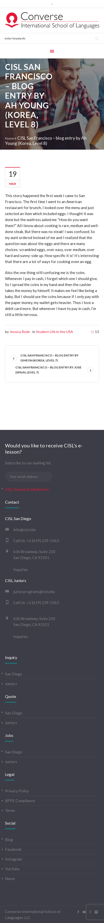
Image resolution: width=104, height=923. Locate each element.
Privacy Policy (17, 791)
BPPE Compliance (20, 800)
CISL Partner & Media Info (27, 489)
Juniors (11, 683)
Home (9, 138)
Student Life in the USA (54, 331)
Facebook (13, 849)
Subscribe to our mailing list (28, 463)
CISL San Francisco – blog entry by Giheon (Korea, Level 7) (49, 357)
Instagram (13, 859)
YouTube (12, 869)
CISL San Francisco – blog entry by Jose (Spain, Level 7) (48, 369)
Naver (10, 878)
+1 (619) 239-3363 (43, 540)
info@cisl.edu (24, 529)
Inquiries (20, 569)
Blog (9, 839)
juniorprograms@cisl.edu (34, 591)
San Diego (13, 674)
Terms (10, 810)
